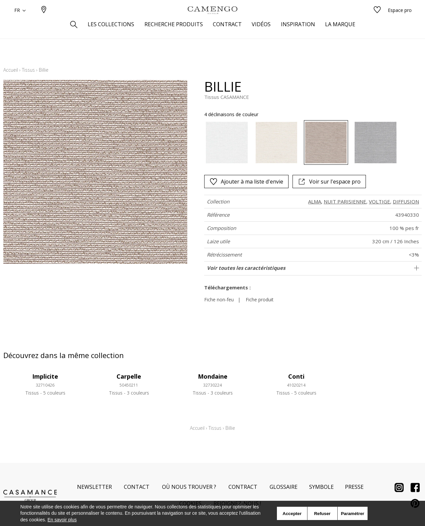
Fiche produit (260, 299)
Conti (296, 376)
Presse (354, 486)
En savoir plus (62, 519)
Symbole (321, 486)
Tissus (28, 70)
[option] (226, 142)
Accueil (10, 70)
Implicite (45, 376)
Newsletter (94, 486)
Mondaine (212, 376)
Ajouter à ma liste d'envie (246, 182)
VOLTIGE (379, 201)
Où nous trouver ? (189, 486)
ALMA (314, 201)
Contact (136, 486)
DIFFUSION (406, 201)
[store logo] (212, 21)
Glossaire (284, 486)
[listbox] (297, 142)
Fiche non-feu (219, 299)
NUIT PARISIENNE (345, 201)
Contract (242, 486)
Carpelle (129, 376)
